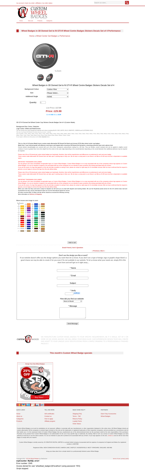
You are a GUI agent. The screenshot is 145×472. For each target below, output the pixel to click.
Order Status (77, 426)
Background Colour (32, 89)
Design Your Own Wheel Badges (35, 366)
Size (31, 93)
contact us (111, 437)
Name (72, 268)
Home (21, 20)
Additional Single (32, 96)
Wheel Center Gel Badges (47, 36)
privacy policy (125, 460)
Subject (72, 283)
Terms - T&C (77, 418)
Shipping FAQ (77, 416)
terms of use (116, 460)
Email (72, 276)
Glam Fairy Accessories (108, 416)
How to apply (49, 421)
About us (19, 418)
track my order (29, 3)
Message (72, 306)
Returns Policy (77, 421)
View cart (30, 20)
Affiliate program (50, 423)
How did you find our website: (72, 299)
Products (39, 20)
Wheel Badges (105, 418)
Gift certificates (49, 416)
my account (20, 3)
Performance (65, 36)
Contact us (48, 418)
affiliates (38, 3)
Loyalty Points (77, 423)
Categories (49, 20)
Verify (72, 291)
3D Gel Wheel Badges (32, 460)
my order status (47, 3)
